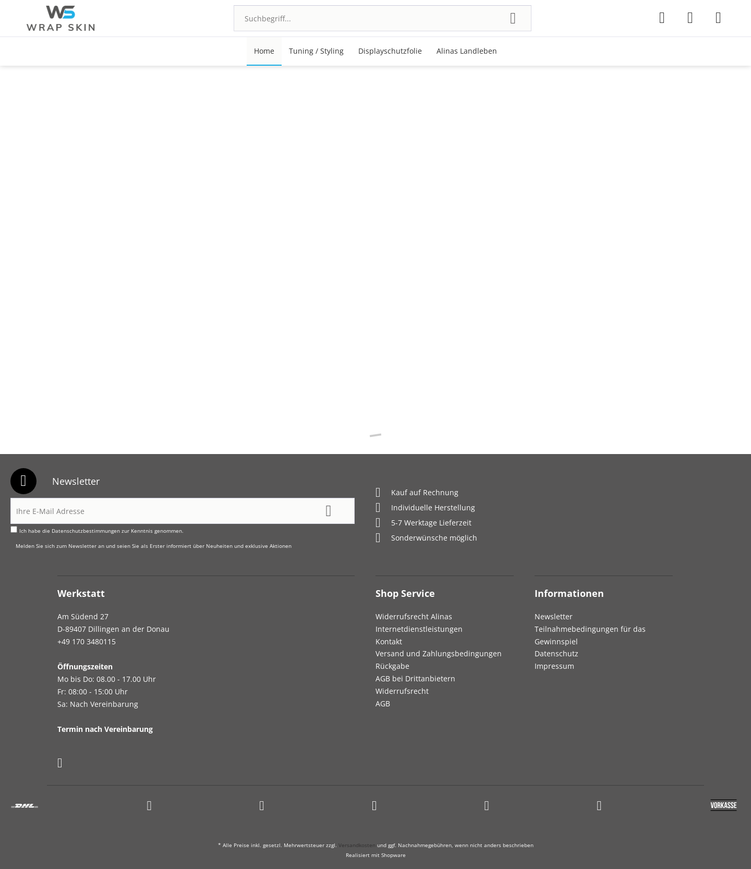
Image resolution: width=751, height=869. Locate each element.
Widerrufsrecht (402, 691)
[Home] (264, 51)
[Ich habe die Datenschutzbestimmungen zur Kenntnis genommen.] (13, 529)
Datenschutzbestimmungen (86, 530)
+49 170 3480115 (86, 641)
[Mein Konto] (690, 17)
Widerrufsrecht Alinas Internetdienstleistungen (419, 622)
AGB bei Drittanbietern (415, 678)
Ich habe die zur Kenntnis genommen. (101, 530)
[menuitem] (382, 18)
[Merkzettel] (662, 17)
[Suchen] (512, 18)
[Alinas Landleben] (466, 51)
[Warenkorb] (718, 17)
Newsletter (554, 616)
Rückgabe (392, 666)
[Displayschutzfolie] (390, 51)
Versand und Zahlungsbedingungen (439, 653)
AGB (383, 703)
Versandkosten (357, 845)
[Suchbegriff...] (382, 18)
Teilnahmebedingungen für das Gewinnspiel (590, 635)
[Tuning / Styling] (316, 51)
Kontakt (389, 641)
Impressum (554, 666)
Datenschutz (556, 653)
